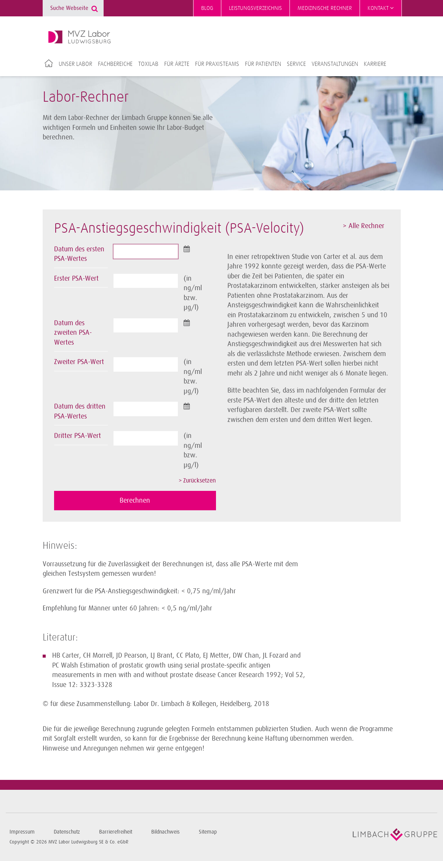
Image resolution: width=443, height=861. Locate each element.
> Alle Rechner (363, 226)
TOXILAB (148, 64)
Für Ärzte (176, 64)
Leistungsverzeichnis (255, 8)
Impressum (22, 832)
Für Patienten (263, 64)
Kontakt (381, 8)
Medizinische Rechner (324, 8)
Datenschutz (67, 832)
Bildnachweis (165, 832)
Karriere (375, 64)
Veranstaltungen (335, 64)
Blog (207, 8)
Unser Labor (75, 64)
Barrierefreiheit (115, 832)
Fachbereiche (115, 64)
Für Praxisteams (217, 64)
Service (296, 64)
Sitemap (208, 832)
